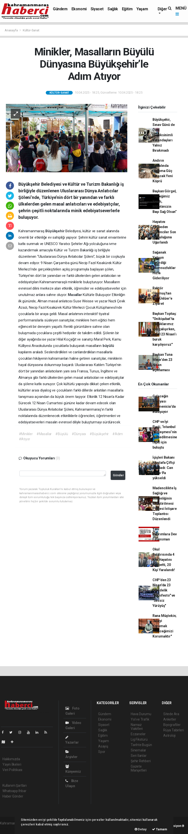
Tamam (159, 829)
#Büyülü (61, 434)
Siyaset (97, 9)
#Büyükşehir (99, 434)
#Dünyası (79, 434)
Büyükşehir (55, 231)
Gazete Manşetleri (139, 768)
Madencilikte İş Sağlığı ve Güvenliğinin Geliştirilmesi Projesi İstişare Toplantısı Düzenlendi (165, 503)
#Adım (117, 434)
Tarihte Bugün (141, 745)
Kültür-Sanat (31, 30)
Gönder (118, 475)
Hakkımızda (11, 759)
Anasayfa (11, 30)
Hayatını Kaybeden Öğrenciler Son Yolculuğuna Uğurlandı (164, 232)
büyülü (108, 345)
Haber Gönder (12, 796)
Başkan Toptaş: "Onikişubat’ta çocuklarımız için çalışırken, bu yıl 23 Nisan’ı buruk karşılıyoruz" (164, 329)
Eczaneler (138, 734)
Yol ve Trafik (140, 719)
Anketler (169, 719)
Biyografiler (172, 725)
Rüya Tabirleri (173, 730)
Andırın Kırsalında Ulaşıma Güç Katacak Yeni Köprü (163, 171)
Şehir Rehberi (141, 761)
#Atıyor (24, 439)
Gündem (60, 9)
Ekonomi (79, 9)
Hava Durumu (141, 714)
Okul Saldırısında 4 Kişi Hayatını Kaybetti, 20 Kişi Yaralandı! (164, 559)
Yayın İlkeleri (11, 764)
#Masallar (44, 434)
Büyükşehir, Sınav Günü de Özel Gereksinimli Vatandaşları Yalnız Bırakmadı (164, 135)
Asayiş (103, 746)
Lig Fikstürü (139, 739)
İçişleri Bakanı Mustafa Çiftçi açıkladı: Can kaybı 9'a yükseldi (164, 467)
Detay (141, 829)
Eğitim (127, 9)
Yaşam (142, 9)
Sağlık (112, 9)
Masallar (75, 295)
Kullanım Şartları (14, 785)
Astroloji (169, 735)
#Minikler (26, 434)
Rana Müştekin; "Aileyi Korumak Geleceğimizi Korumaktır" (164, 626)
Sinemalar (138, 750)
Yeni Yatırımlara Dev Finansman (165, 534)
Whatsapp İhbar (14, 791)
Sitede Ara (171, 714)
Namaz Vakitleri (137, 727)
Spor (101, 752)
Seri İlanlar (139, 756)
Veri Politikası (12, 770)
